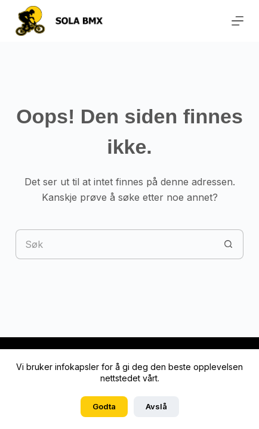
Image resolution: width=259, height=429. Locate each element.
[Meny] (237, 21)
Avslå (156, 406)
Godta (104, 406)
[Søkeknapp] (228, 244)
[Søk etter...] (115, 244)
